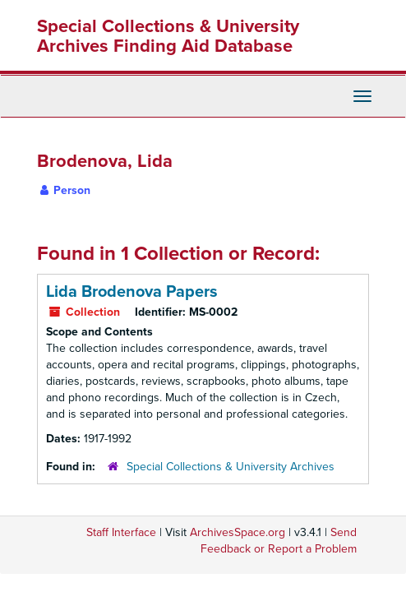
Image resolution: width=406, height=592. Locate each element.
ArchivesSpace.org (237, 532)
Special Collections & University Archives (230, 467)
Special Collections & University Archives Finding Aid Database (168, 36)
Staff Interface (121, 532)
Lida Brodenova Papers (132, 292)
